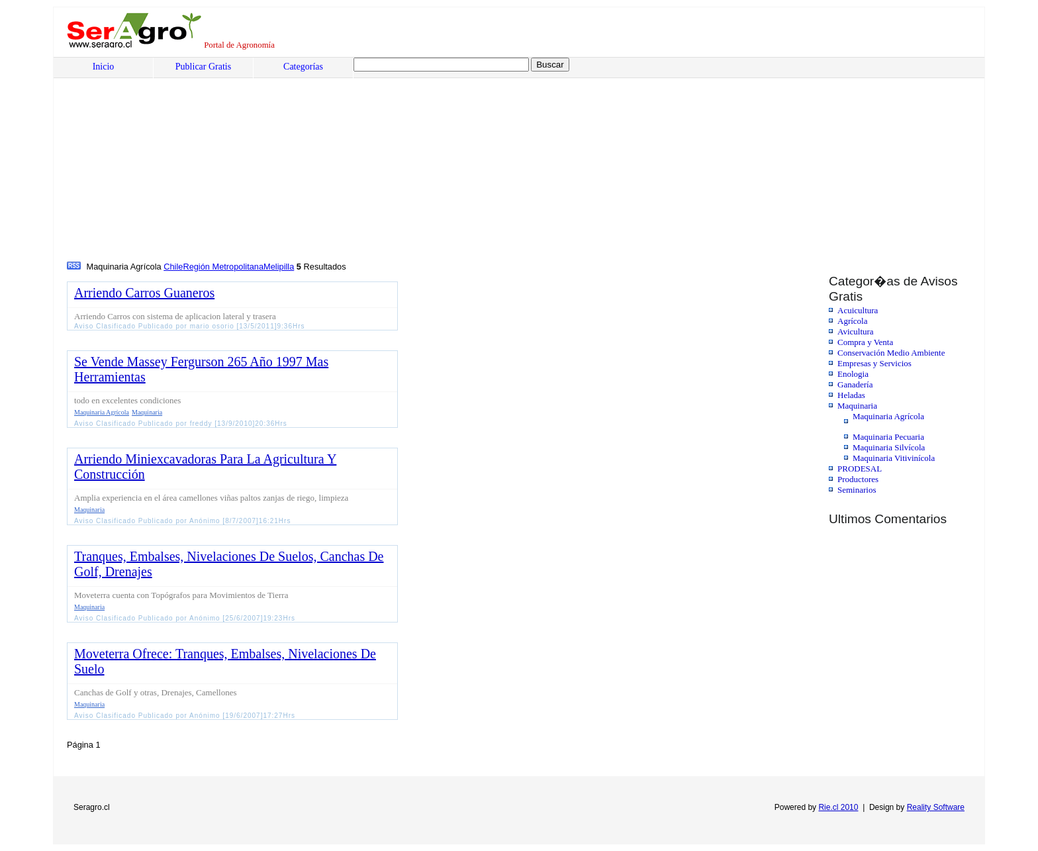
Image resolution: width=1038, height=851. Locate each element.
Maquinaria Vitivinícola (894, 458)
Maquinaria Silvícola (889, 447)
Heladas (851, 395)
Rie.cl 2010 (838, 807)
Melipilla (278, 267)
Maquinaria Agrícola (888, 416)
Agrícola (852, 321)
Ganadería (855, 384)
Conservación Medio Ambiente (891, 353)
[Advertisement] (467, 159)
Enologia (853, 374)
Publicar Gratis (203, 67)
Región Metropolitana (223, 267)
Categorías (303, 67)
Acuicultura (857, 310)
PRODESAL (859, 469)
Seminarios (856, 490)
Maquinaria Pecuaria (888, 437)
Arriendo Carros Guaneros (144, 292)
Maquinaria (857, 406)
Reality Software (936, 807)
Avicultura (855, 331)
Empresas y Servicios (874, 363)
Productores (857, 479)
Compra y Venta (865, 342)
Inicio (104, 67)
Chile (173, 267)
